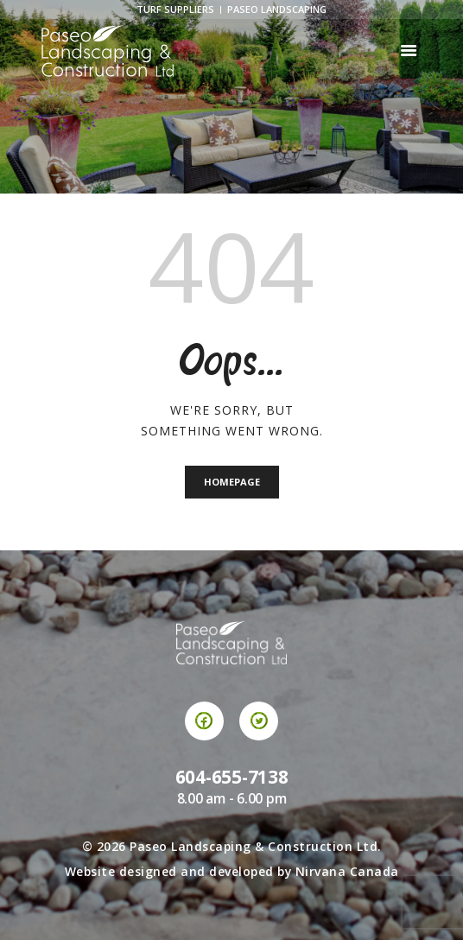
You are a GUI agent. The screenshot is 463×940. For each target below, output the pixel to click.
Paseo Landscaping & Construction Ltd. (256, 846)
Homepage (232, 481)
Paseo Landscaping (277, 9)
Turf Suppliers (175, 9)
